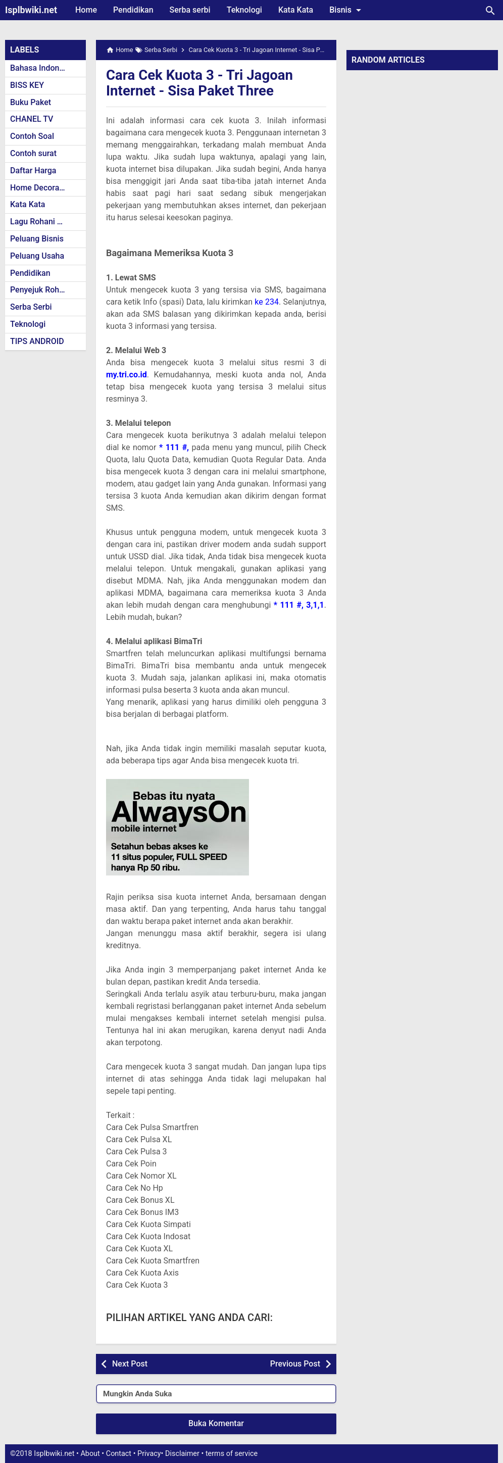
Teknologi (244, 10)
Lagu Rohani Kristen (46, 221)
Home (86, 10)
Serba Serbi (31, 307)
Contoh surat (33, 153)
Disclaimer (182, 1453)
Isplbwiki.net (31, 10)
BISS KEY (27, 85)
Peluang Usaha (37, 256)
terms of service (232, 1453)
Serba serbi (190, 10)
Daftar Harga (33, 170)
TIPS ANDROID (37, 341)
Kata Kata (295, 10)
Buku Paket (30, 102)
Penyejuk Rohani (40, 290)
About (89, 1453)
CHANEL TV (31, 119)
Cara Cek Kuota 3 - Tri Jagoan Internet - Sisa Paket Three (200, 83)
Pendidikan (133, 10)
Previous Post (295, 1364)
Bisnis (347, 10)
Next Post (129, 1364)
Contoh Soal (32, 136)
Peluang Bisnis (37, 238)
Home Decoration (41, 187)
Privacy (149, 1453)
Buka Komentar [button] (216, 1423)
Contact (118, 1453)
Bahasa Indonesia (42, 68)
